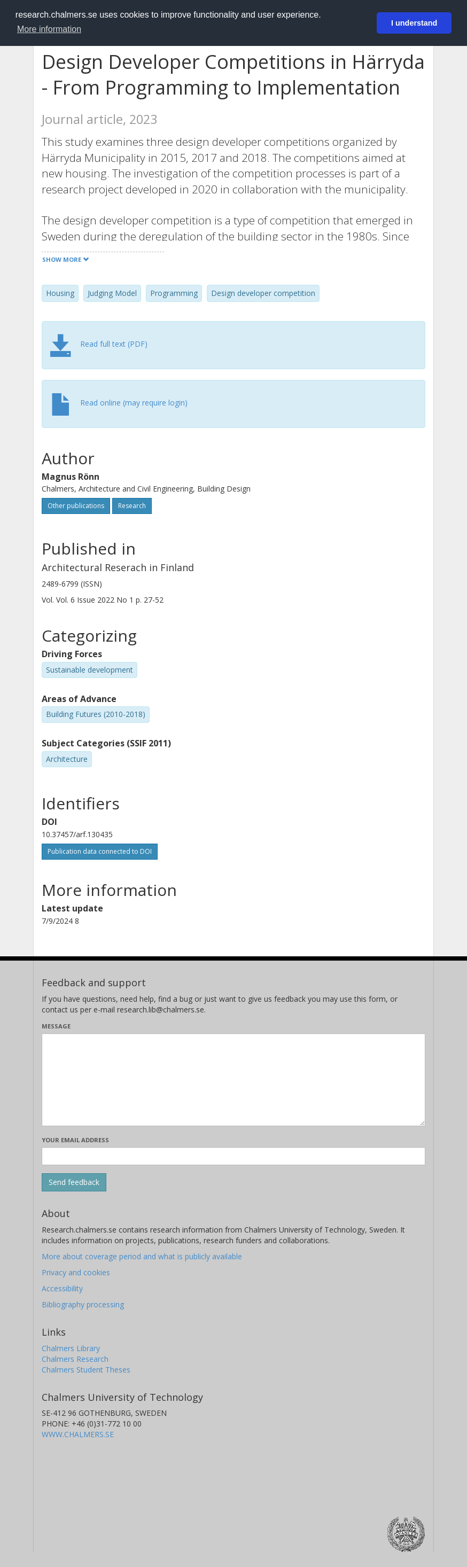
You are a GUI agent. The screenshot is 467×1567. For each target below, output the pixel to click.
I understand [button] (414, 23)
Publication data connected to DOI (100, 851)
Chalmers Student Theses (86, 1370)
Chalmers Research (75, 1359)
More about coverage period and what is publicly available (142, 1256)
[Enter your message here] (233, 1079)
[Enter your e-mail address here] (233, 1156)
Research (132, 505)
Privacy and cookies (76, 1272)
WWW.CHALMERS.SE (78, 1434)
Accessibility (62, 1288)
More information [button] (49, 29)
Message (56, 1026)
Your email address (75, 1140)
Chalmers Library (71, 1348)
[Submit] (74, 1182)
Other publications (76, 505)
